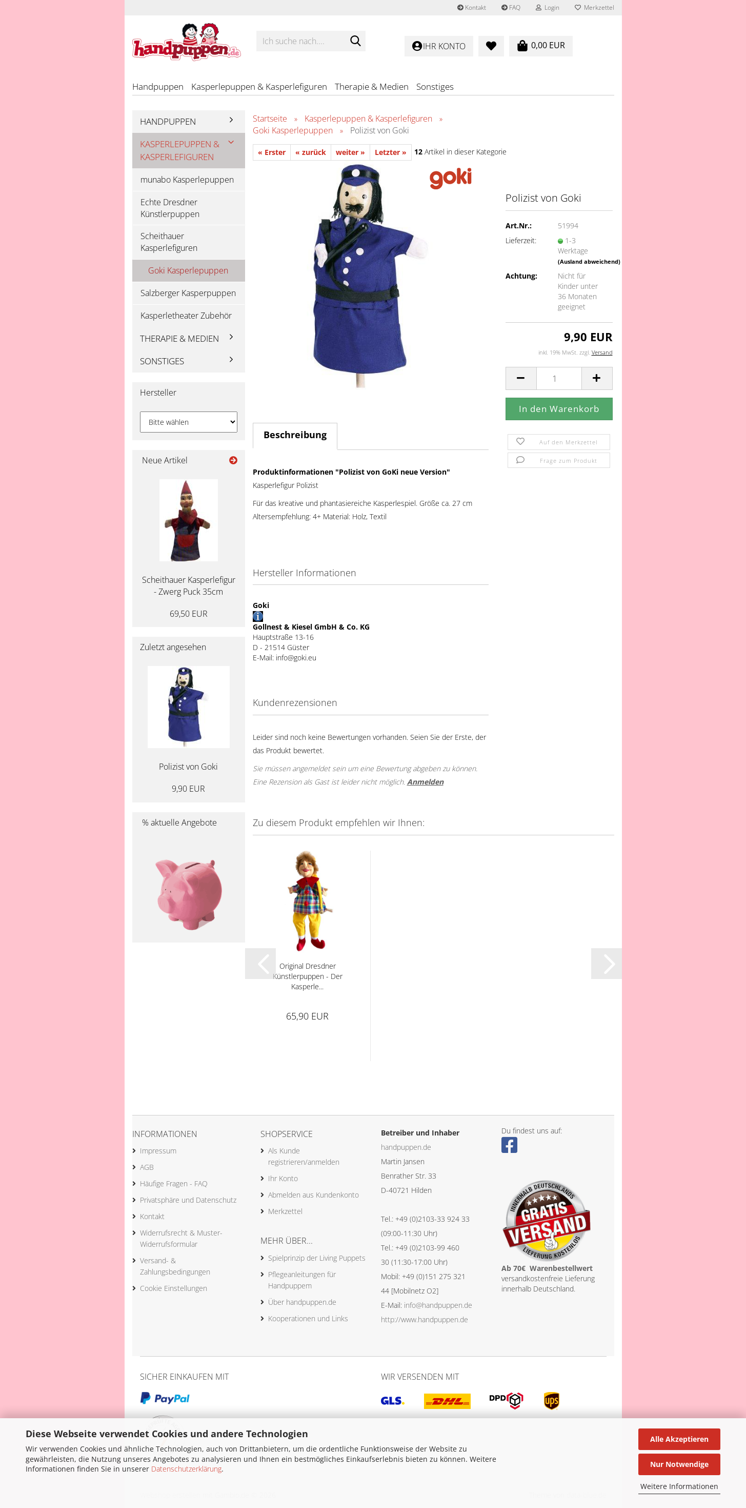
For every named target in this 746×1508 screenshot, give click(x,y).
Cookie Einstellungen (173, 1288)
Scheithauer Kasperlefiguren (168, 241)
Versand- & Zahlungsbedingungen (175, 1266)
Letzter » (391, 152)
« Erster (272, 152)
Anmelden (425, 782)
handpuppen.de (406, 1147)
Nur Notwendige (679, 1464)
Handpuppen (158, 86)
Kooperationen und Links (308, 1318)
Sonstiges (435, 86)
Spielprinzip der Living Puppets (317, 1258)
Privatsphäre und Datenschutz (188, 1200)
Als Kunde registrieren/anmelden (303, 1156)
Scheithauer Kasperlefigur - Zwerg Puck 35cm (188, 585)
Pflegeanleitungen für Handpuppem (302, 1279)
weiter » (350, 152)
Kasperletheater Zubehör (186, 315)
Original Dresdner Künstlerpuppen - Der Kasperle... (307, 976)
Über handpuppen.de (302, 1302)
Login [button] (547, 7)
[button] (521, 378)
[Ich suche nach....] (356, 41)
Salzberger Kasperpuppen (188, 293)
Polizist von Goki (188, 766)
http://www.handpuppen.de (424, 1319)
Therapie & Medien (372, 86)
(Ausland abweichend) (589, 261)
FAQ (510, 7)
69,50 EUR (189, 613)
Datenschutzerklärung (186, 1469)
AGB (147, 1167)
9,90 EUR (188, 788)
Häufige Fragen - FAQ (174, 1183)
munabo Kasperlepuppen (187, 179)
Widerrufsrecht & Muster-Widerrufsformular (181, 1238)
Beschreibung (295, 434)
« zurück (310, 152)
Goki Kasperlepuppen (188, 270)
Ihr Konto (283, 1178)
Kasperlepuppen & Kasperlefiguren (259, 86)
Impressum (158, 1151)
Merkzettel (594, 7)
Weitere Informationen (679, 1486)
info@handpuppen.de (438, 1305)
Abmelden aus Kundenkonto (313, 1195)
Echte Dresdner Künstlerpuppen (169, 208)
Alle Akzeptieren (679, 1439)
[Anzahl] (559, 378)
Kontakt (471, 7)
